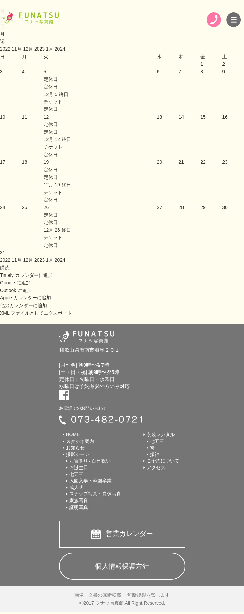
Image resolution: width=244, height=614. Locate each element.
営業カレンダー (129, 533)
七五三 (76, 474)
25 (24, 207)
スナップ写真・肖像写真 (95, 493)
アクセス (156, 467)
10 (2, 117)
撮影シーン (77, 454)
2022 (6, 49)
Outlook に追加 (16, 290)
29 (203, 207)
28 (181, 207)
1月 (50, 49)
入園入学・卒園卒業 (90, 480)
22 (203, 162)
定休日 (51, 86)
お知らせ (75, 447)
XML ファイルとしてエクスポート (36, 313)
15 (203, 117)
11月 (17, 49)
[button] (4, 267)
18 (24, 162)
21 (181, 162)
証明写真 (78, 507)
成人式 (76, 487)
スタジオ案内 (80, 441)
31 (2, 252)
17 (2, 162)
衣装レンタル (161, 434)
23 (225, 162)
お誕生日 (78, 467)
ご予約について (163, 460)
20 (159, 162)
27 (159, 207)
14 (181, 117)
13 (159, 117)
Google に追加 (15, 282)
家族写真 (78, 500)
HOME (73, 434)
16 (225, 117)
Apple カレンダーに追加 (25, 297)
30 (225, 207)
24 (2, 207)
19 (46, 162)
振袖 (154, 454)
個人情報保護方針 (122, 566)
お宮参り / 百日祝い (90, 460)
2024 (60, 49)
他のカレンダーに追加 (23, 305)
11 (24, 117)
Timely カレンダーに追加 (26, 275)
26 (46, 207)
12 (46, 117)
